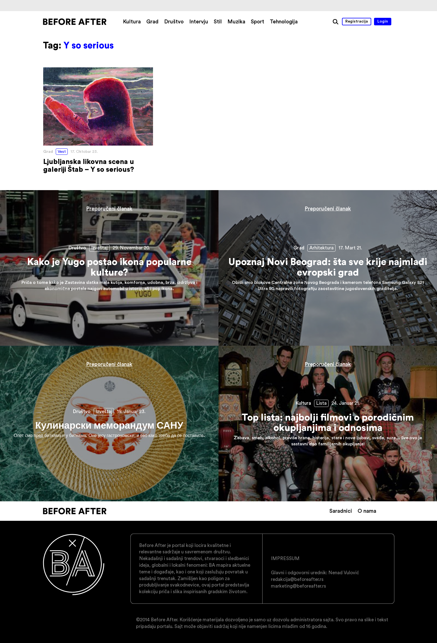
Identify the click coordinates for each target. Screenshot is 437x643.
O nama (367, 510)
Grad (152, 21)
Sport (257, 21)
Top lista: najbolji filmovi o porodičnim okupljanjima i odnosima (328, 423)
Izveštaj (99, 248)
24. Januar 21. (345, 403)
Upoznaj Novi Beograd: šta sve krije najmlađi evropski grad (328, 268)
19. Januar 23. (131, 411)
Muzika (236, 21)
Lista (321, 403)
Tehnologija (284, 21)
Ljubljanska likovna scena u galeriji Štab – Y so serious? (98, 120)
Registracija (356, 21)
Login (382, 21)
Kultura (132, 21)
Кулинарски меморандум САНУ (109, 423)
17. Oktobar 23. (84, 151)
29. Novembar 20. (131, 248)
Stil (218, 21)
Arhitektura (321, 248)
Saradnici (340, 510)
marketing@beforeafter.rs (298, 586)
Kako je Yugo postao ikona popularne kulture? (109, 268)
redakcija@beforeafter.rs (297, 579)
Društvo (174, 21)
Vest (62, 151)
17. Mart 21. (350, 248)
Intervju (198, 21)
